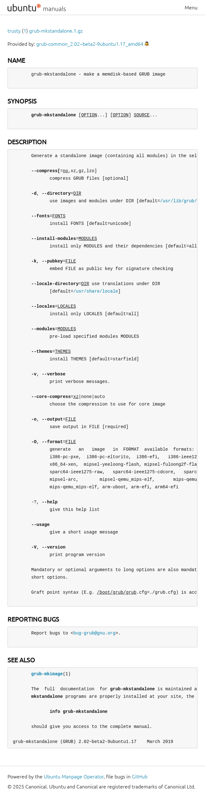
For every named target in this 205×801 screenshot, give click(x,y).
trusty (14, 31)
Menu (191, 7)
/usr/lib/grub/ (178, 201)
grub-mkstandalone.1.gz (56, 31)
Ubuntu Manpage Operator (74, 776)
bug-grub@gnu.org (94, 633)
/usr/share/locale (95, 291)
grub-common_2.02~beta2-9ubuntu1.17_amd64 (89, 44)
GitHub (139, 776)
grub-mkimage (47, 674)
